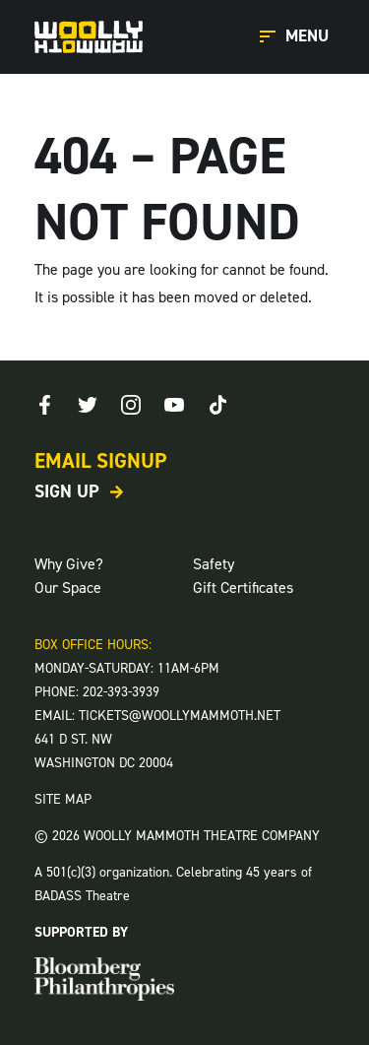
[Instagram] (131, 405)
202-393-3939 (121, 692)
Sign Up (66, 491)
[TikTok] (217, 405)
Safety (213, 564)
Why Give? (68, 564)
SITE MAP (63, 799)
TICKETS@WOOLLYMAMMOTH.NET (179, 715)
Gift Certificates (243, 587)
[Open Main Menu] (297, 37)
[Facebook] (44, 405)
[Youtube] (174, 405)
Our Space (67, 587)
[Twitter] (87, 405)
